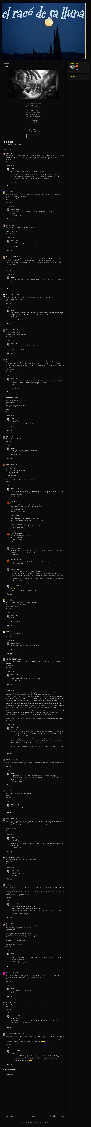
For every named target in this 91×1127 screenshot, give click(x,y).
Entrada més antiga (57, 1116)
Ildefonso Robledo (11, 857)
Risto (7, 631)
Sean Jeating (10, 464)
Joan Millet (9, 359)
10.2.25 (20, 533)
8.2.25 (12, 153)
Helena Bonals (10, 760)
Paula (12, 169)
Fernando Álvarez (11, 295)
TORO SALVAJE (10, 398)
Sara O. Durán (10, 973)
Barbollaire (9, 924)
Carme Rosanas (11, 256)
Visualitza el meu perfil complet (76, 71)
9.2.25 (17, 209)
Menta (8, 153)
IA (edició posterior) (11, 145)
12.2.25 (14, 1003)
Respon (8, 162)
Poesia (20, 145)
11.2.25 (17, 569)
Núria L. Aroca (10, 819)
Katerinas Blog (10, 330)
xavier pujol (9, 885)
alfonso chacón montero (13, 1034)
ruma (8, 600)
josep (7, 791)
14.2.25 (18, 1051)
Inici (33, 1116)
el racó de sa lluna (42, 13)
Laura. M (9, 1003)
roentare (8, 437)
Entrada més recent (10, 1116)
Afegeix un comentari (9, 1070)
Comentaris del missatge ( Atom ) (38, 1122)
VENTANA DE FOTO (12, 659)
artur (7, 192)
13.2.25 (22, 1034)
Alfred (8, 225)
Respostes (11, 166)
